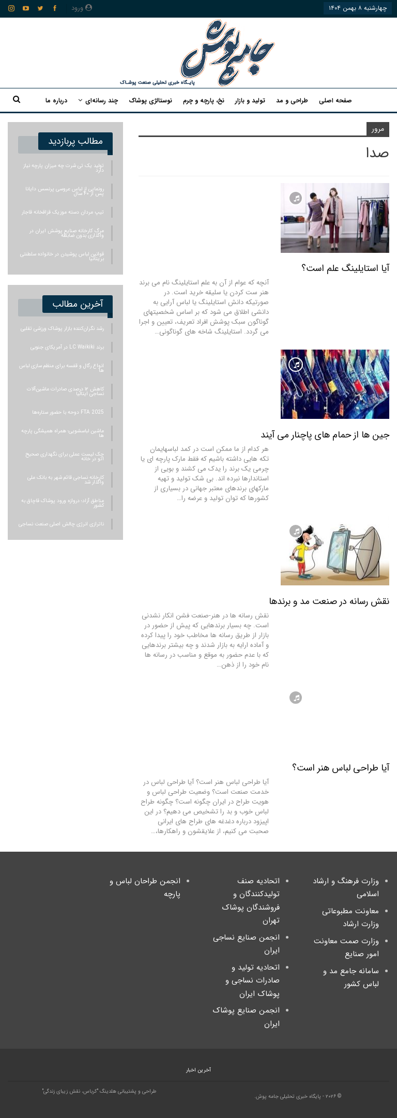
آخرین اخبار (198, 1070)
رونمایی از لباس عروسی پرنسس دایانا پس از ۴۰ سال (64, 191)
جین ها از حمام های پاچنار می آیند (325, 435)
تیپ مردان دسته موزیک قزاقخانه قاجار (63, 212)
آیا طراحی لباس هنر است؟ (340, 768)
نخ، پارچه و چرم (203, 100)
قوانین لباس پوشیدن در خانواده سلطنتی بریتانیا (62, 256)
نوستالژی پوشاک (150, 100)
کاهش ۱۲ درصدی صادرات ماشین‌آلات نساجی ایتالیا (65, 391)
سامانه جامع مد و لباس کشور (351, 978)
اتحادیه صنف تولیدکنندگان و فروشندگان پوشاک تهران (251, 901)
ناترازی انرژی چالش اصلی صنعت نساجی (61, 524)
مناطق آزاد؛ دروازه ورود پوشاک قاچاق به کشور (62, 503)
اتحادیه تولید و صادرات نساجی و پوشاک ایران (252, 980)
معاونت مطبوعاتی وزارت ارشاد (350, 918)
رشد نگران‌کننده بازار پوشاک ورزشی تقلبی (62, 329)
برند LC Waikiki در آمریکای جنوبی (67, 347)
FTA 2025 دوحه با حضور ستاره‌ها (68, 412)
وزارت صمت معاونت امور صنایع (346, 948)
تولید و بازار (250, 100)
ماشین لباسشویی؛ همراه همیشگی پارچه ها (62, 433)
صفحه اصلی (335, 100)
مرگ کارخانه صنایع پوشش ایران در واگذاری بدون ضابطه (66, 233)
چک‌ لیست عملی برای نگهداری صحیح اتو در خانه (64, 456)
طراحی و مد (292, 100)
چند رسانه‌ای (101, 100)
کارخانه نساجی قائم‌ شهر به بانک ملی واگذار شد (65, 480)
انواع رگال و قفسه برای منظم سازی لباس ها (61, 368)
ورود (81, 8)
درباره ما (56, 100)
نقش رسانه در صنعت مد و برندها (329, 601)
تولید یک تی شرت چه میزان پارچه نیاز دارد (63, 168)
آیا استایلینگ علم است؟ (345, 268)
